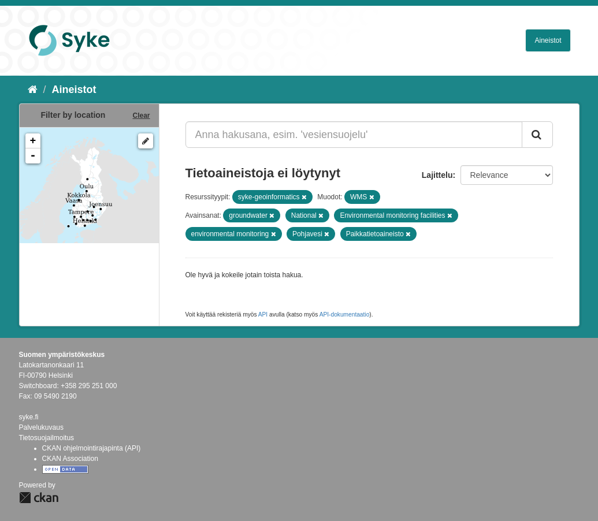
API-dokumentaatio (345, 314)
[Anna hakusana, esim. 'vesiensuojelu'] (353, 134)
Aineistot (547, 40)
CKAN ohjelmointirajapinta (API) (91, 448)
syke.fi (29, 417)
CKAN (38, 498)
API (263, 314)
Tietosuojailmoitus (47, 438)
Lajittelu (437, 175)
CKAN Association (70, 459)
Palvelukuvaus (41, 427)
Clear (141, 115)
